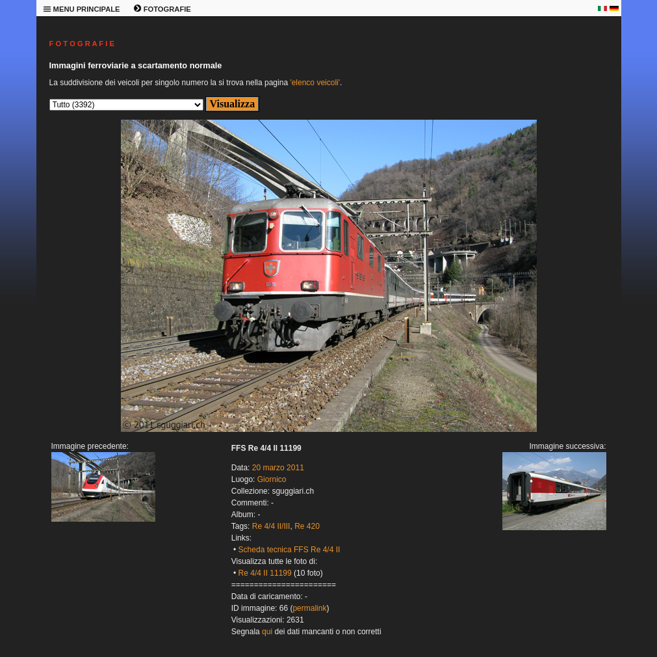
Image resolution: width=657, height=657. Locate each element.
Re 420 (307, 526)
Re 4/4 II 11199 (265, 573)
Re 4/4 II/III (271, 526)
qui (267, 631)
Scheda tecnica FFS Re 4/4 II (289, 549)
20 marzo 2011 (278, 467)
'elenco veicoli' (315, 82)
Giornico (272, 479)
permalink (309, 608)
